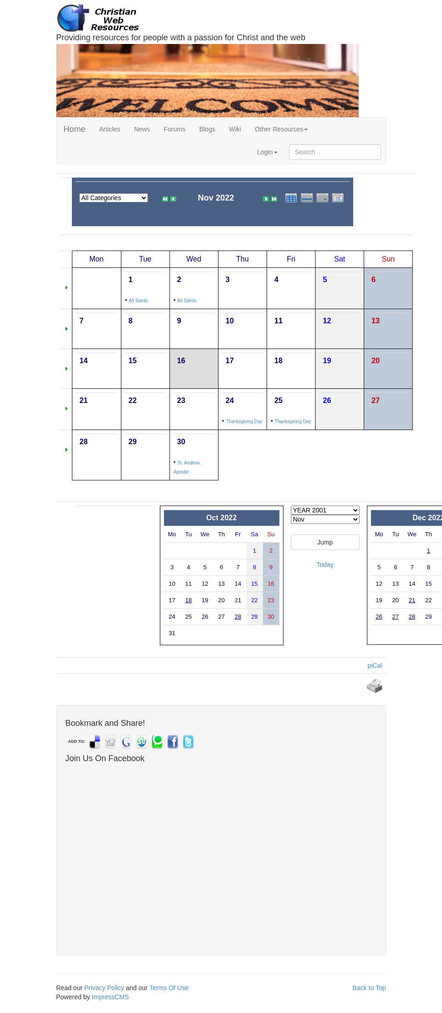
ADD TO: (76, 741)
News (142, 129)
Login (267, 152)
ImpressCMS (110, 997)
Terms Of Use (169, 987)
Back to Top (369, 987)
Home (75, 129)
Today (324, 564)
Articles (109, 129)
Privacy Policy (104, 987)
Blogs (207, 129)
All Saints (138, 300)
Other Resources (281, 129)
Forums (174, 129)
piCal (375, 665)
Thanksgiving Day (244, 421)
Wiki (235, 129)
